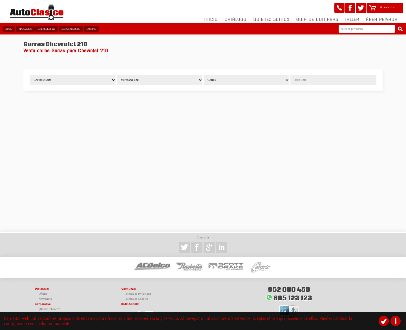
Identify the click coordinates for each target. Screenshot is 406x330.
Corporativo (42, 303)
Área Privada (382, 19)
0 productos (387, 7)
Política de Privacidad (138, 293)
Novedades (45, 298)
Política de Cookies (136, 298)
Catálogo (235, 19)
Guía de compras (317, 19)
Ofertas (43, 293)
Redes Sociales (130, 303)
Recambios (25, 29)
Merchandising (70, 29)
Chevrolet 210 (46, 29)
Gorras (91, 29)
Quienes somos (271, 19)
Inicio (211, 19)
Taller (352, 19)
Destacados (42, 288)
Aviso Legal (128, 288)
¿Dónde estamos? (49, 309)
